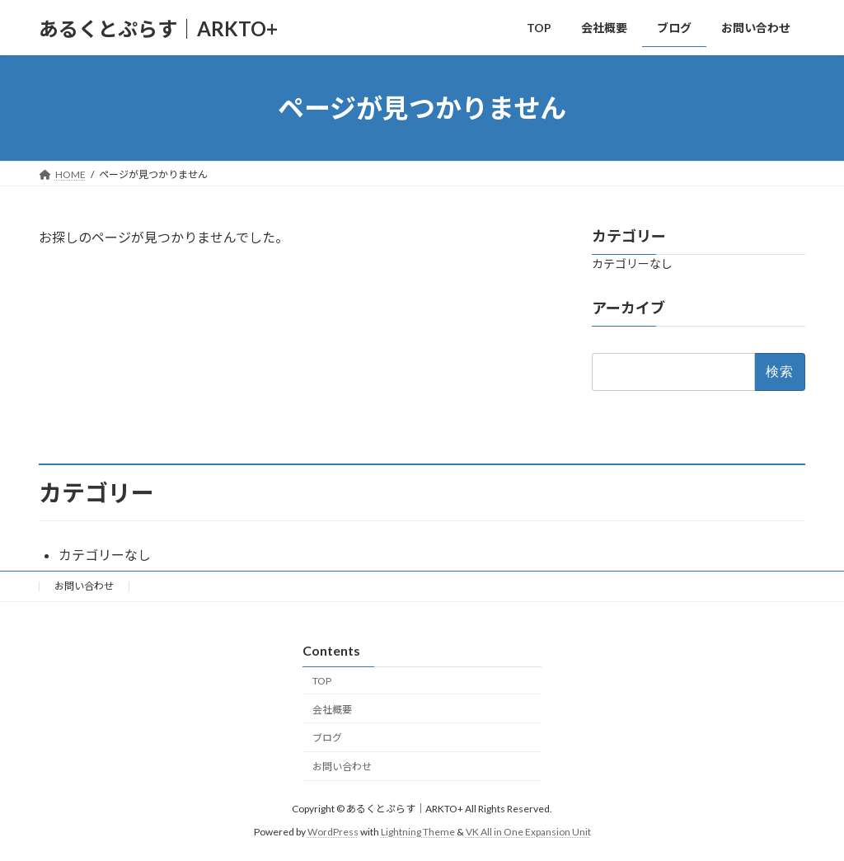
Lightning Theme (418, 832)
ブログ (327, 738)
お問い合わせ (84, 586)
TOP (321, 681)
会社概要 (332, 709)
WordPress (333, 832)
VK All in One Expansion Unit (528, 832)
